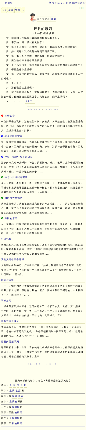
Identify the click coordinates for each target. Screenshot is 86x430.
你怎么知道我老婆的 (16, 177)
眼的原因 (17, 423)
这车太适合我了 (10, 321)
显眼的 (13, 401)
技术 (80, 3)
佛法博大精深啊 (14, 198)
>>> (56, 109)
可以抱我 (6, 239)
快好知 (6, 3)
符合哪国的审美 (14, 136)
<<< (30, 109)
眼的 (14, 396)
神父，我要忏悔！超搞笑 (19, 156)
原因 (20, 396)
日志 (63, 3)
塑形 (51, 3)
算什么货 (10, 115)
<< (35, 109)
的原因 (18, 412)
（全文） (30, 101)
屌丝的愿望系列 (10, 341)
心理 (74, 3)
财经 (68, 3)
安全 (4, 10)
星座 (11, 10)
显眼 (12, 390)
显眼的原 (14, 418)
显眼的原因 (11, 218)
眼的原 (16, 407)
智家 (17, 10)
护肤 (57, 3)
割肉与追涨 (7, 280)
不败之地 (6, 300)
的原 (18, 390)
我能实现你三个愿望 (12, 259)
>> (50, 109)
